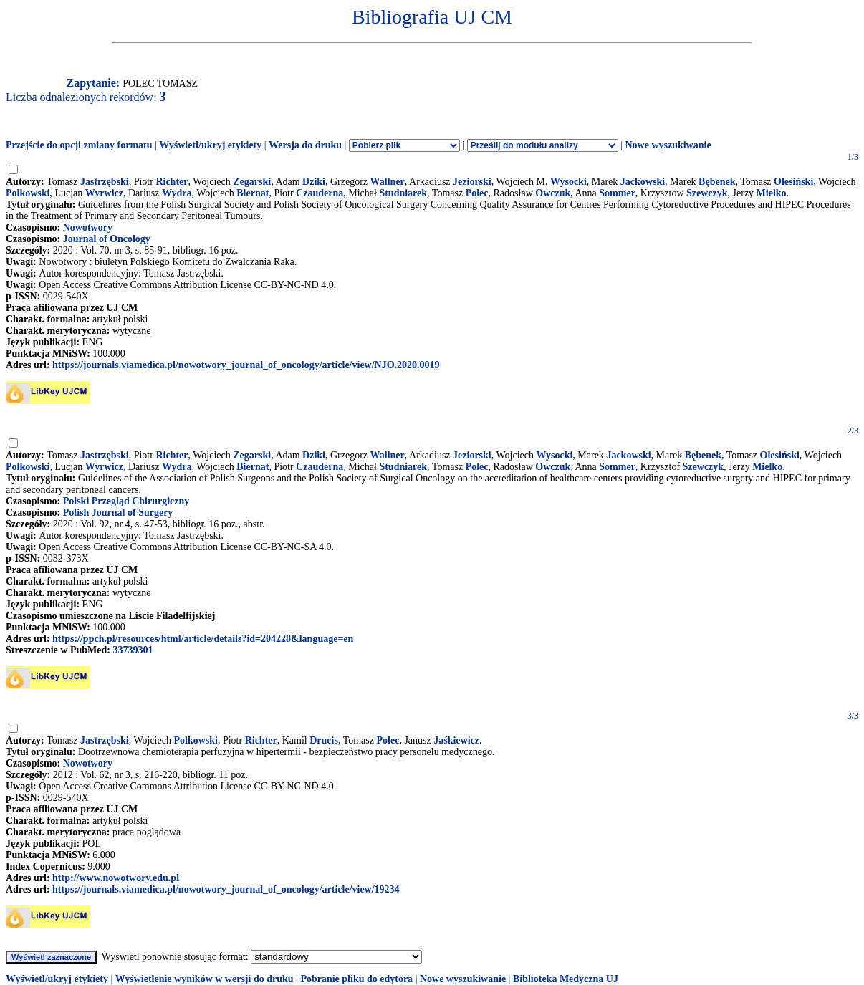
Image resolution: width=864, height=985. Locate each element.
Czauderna (319, 193)
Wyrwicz (104, 193)
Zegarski (252, 181)
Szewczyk (707, 193)
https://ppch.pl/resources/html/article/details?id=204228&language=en (202, 638)
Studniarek (403, 193)
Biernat (252, 193)
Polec (477, 193)
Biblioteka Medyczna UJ (565, 979)
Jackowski (642, 181)
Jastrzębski (104, 181)
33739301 (132, 650)
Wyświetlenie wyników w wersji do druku (204, 979)
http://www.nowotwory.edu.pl (115, 878)
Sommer (617, 193)
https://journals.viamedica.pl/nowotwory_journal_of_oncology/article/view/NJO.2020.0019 (246, 365)
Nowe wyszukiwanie (668, 145)
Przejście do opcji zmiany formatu (79, 145)
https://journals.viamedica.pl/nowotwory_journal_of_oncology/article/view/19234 (226, 889)
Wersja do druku (305, 145)
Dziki (313, 181)
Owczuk (552, 193)
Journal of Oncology (106, 239)
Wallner (387, 181)
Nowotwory (87, 227)
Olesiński (793, 181)
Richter (171, 181)
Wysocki (568, 181)
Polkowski (27, 193)
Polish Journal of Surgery (118, 512)
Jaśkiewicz (456, 740)
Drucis (323, 740)
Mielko (772, 193)
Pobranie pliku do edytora (356, 979)
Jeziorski (472, 181)
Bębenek (717, 181)
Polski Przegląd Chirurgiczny (126, 501)
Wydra (176, 193)
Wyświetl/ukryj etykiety (210, 145)
